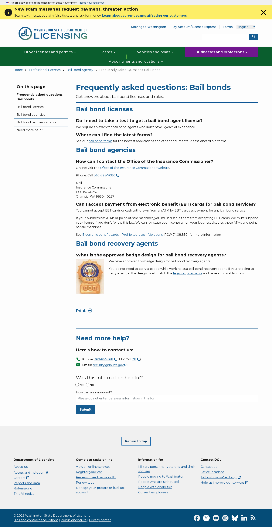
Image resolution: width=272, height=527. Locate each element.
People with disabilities (155, 487)
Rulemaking (23, 488)
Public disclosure (74, 520)
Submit (85, 409)
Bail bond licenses (30, 107)
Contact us (209, 467)
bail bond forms (100, 141)
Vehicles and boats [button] (155, 52)
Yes (81, 385)
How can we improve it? (94, 392)
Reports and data (27, 483)
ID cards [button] (106, 52)
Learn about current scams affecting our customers (144, 15)
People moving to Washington (161, 476)
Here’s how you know (91, 2)
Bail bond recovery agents (36, 122)
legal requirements (187, 273)
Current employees (153, 492)
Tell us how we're (221, 477)
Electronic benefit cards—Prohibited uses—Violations (122, 234)
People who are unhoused (158, 482)
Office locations (212, 472)
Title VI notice (24, 493)
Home (18, 70)
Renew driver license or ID (96, 477)
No (92, 385)
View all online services (93, 467)
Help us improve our (224, 482)
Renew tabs (85, 482)
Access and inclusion (31, 472)
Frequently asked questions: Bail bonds (40, 97)
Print (84, 310)
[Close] (263, 16)
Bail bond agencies (31, 114)
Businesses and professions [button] (221, 52)
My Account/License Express (194, 27)
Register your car (89, 472)
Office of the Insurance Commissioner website (134, 168)
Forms (228, 27)
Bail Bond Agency (79, 70)
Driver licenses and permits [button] (50, 52)
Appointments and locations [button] (136, 61)
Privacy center (100, 520)
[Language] (245, 27)
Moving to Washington (148, 27)
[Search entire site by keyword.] (226, 37)
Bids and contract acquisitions (36, 520)
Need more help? (30, 130)
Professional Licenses (44, 70)
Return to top (136, 441)
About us (21, 467)
